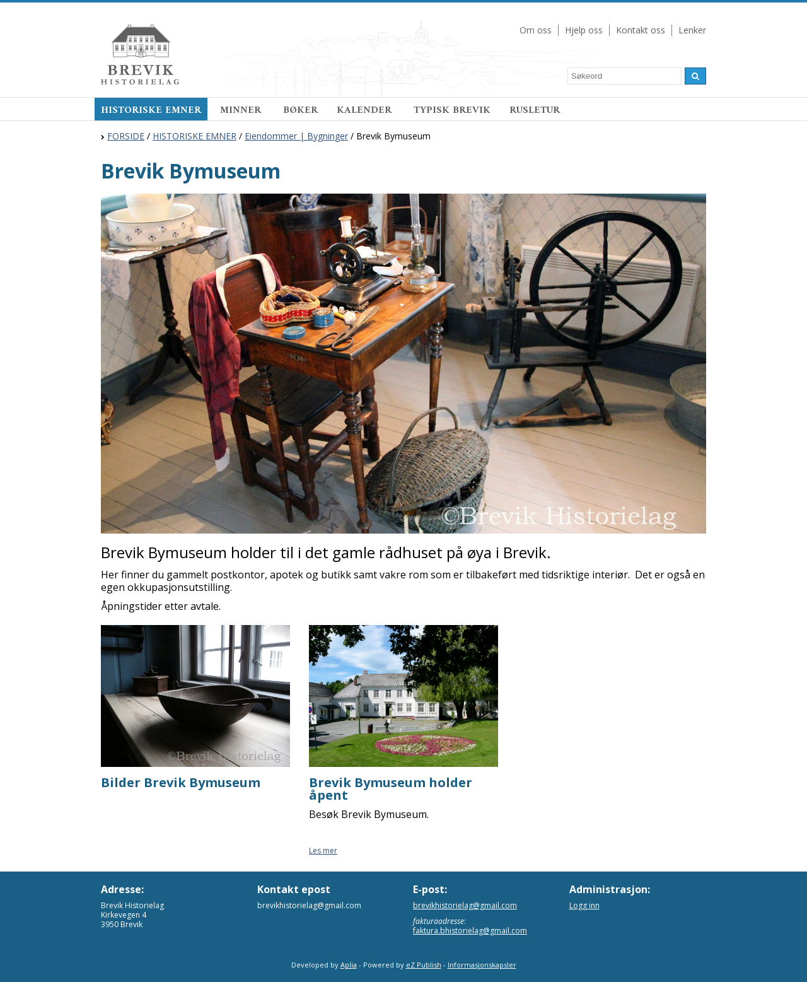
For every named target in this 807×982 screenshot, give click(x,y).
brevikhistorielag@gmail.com (465, 905)
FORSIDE (125, 136)
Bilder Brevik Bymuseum (180, 782)
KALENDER (366, 110)
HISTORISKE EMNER (151, 110)
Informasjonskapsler (482, 964)
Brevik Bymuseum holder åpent (390, 789)
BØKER (300, 110)
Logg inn (584, 905)
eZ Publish (423, 964)
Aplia (348, 964)
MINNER (242, 110)
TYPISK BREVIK (452, 110)
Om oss (536, 30)
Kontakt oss (640, 30)
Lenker (692, 30)
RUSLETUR (534, 110)
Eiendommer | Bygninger (296, 136)
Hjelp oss (584, 30)
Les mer (323, 850)
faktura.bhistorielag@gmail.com (470, 930)
